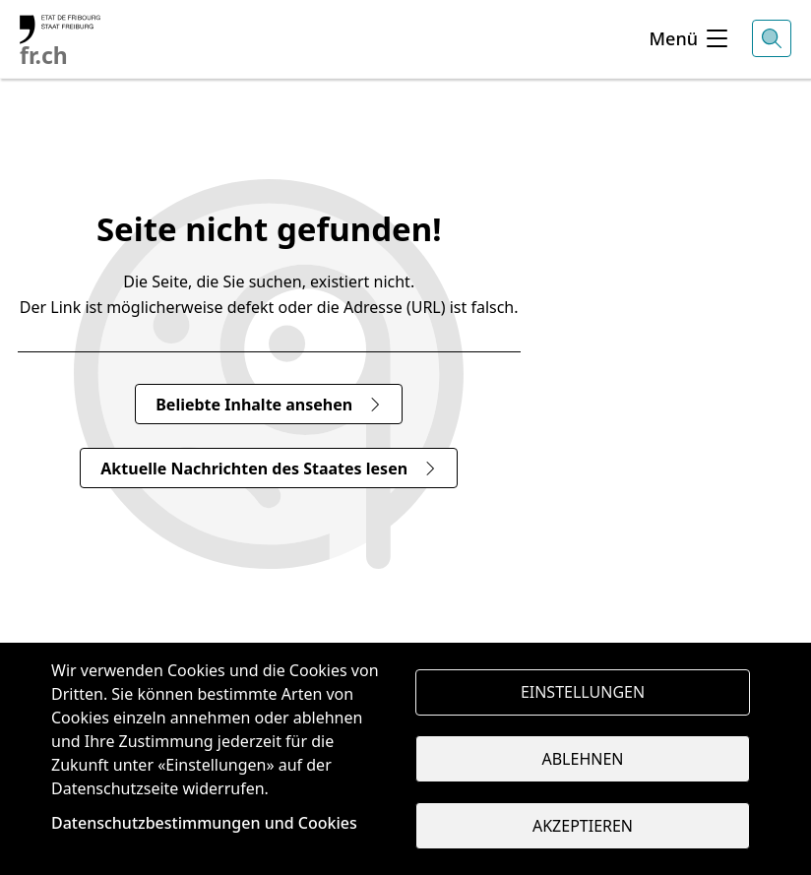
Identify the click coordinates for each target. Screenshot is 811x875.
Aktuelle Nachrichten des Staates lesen (268, 468)
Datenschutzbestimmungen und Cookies (204, 823)
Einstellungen (583, 692)
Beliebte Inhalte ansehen (269, 404)
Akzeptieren (582, 826)
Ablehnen (583, 759)
